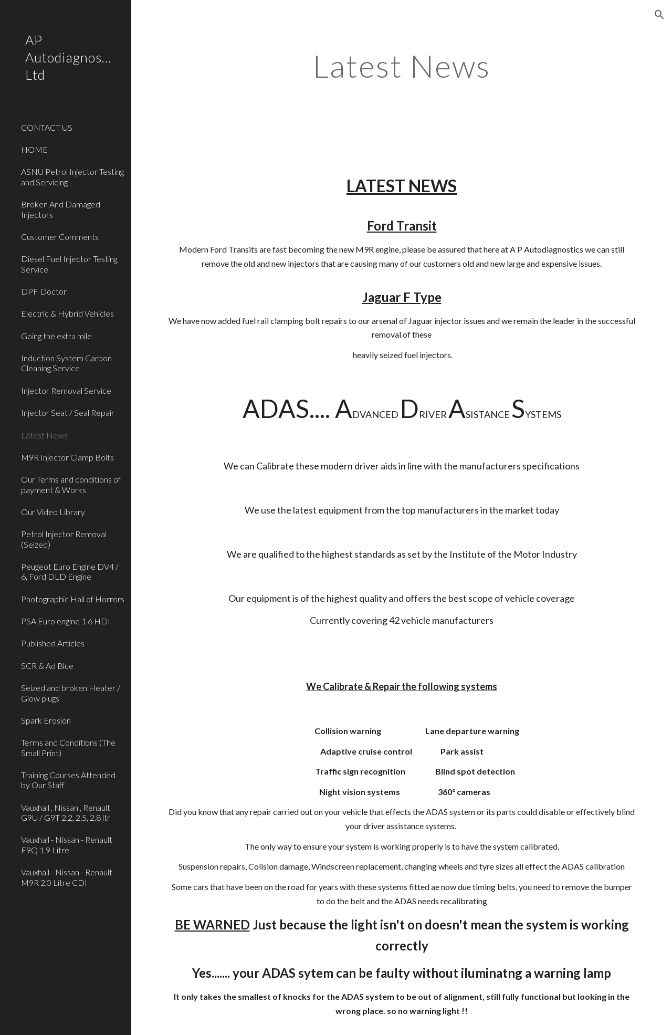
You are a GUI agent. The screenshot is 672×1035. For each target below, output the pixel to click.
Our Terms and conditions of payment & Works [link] (71, 484)
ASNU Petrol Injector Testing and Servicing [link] (72, 176)
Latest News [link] (44, 435)
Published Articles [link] (53, 643)
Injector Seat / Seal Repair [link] (67, 412)
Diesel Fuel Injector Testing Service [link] (69, 264)
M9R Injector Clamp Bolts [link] (67, 457)
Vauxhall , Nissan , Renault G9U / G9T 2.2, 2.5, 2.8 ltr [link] (65, 812)
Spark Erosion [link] (46, 720)
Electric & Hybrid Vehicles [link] (67, 313)
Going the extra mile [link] (56, 336)
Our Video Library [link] (53, 512)
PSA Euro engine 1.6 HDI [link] (65, 621)
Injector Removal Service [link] (66, 390)
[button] (659, 14)
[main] (401, 65)
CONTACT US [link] (46, 127)
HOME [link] (34, 149)
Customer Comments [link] (60, 237)
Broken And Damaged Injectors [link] (60, 209)
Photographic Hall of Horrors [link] (72, 599)
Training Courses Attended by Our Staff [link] (68, 780)
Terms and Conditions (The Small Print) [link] (68, 747)
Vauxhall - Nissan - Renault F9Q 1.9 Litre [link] (66, 844)
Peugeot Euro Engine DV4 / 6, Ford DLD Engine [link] (70, 571)
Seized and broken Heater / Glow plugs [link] (70, 693)
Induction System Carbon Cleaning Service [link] (66, 363)
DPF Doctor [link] (44, 291)
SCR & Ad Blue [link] (47, 666)
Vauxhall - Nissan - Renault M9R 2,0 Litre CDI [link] (66, 877)
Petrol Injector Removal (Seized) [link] (64, 539)
